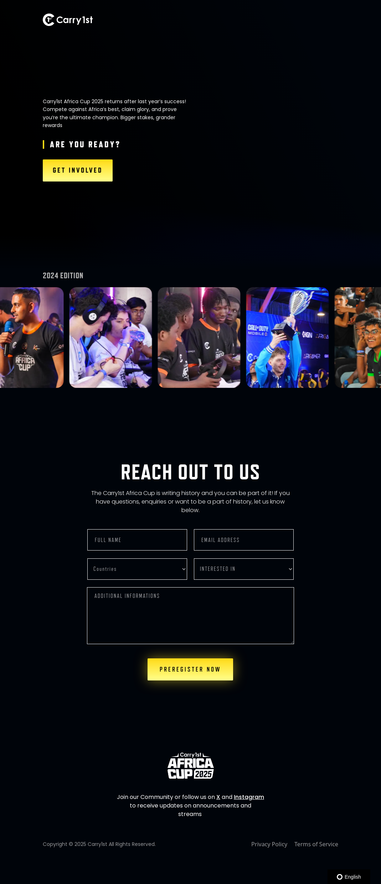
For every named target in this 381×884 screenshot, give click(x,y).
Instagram (249, 797)
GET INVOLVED (78, 170)
